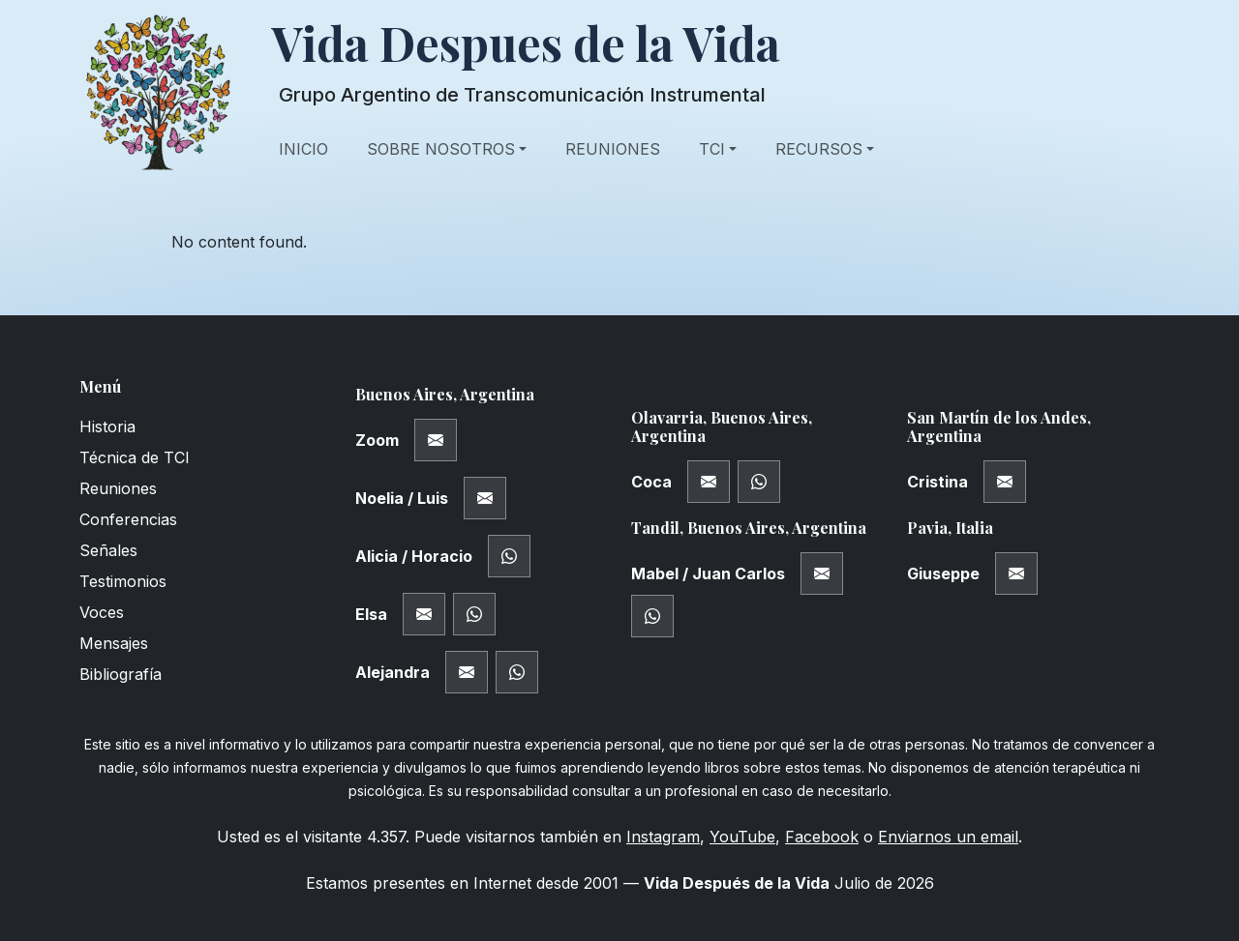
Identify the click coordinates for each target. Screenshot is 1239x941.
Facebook (822, 836)
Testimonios (122, 581)
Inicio (303, 149)
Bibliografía (120, 674)
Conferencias (128, 519)
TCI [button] (712, 149)
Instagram (663, 836)
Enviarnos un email (948, 836)
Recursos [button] (818, 149)
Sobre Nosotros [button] (441, 149)
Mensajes (113, 643)
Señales (108, 550)
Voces (101, 612)
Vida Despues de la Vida (525, 43)
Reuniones (612, 149)
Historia (107, 426)
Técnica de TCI (134, 457)
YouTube (742, 836)
